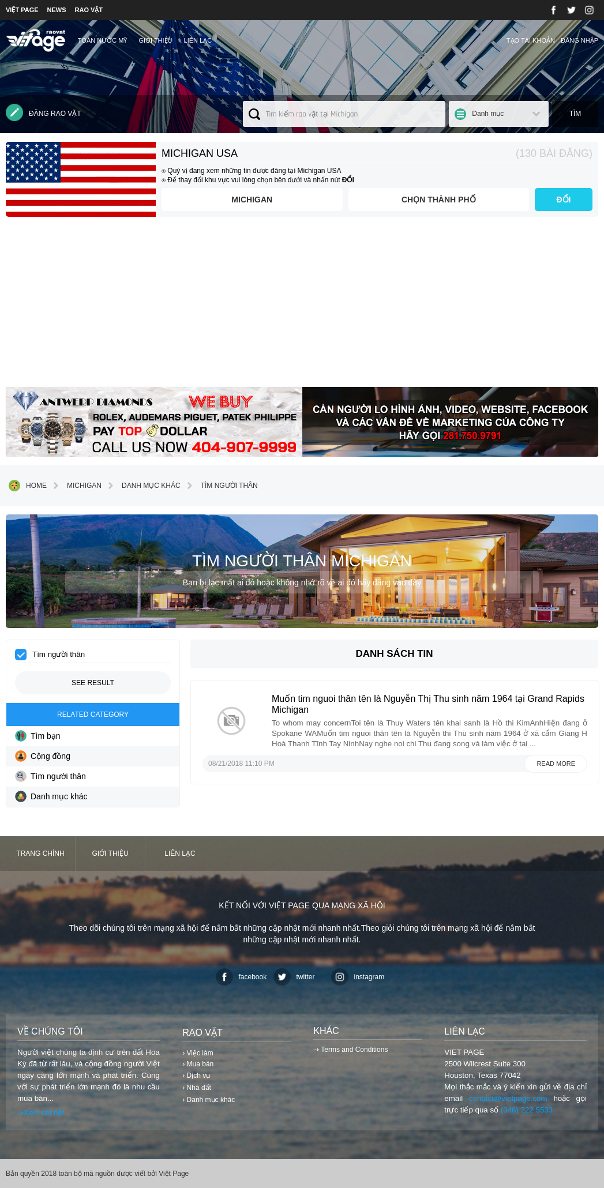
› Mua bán (197, 1064)
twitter (294, 977)
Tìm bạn (38, 736)
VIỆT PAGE (22, 9)
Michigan (251, 199)
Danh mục (488, 114)
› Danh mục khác (208, 1100)
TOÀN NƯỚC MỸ (102, 40)
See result (93, 683)
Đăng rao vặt (43, 112)
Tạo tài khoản (531, 40)
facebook (241, 977)
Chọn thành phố (439, 199)
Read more (556, 763)
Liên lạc (198, 40)
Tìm (575, 114)
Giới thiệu (155, 40)
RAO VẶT (89, 9)
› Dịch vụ (196, 1076)
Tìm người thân (220, 485)
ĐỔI (564, 199)
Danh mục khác (142, 485)
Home (28, 485)
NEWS (56, 9)
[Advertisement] (302, 306)
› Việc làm (197, 1053)
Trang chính (40, 853)
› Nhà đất (196, 1088)
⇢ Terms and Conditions (350, 1050)
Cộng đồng (42, 756)
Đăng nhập (579, 40)
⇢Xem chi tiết (40, 1112)
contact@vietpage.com (508, 1098)
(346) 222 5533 (527, 1110)
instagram (358, 977)
